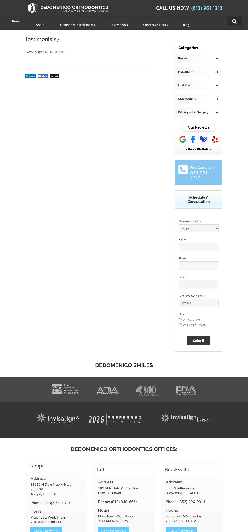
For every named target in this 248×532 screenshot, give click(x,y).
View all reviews (196, 148)
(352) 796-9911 (191, 501)
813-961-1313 (200, 175)
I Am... (182, 314)
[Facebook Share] (43, 76)
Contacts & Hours (155, 25)
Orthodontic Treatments (77, 25)
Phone (184, 258)
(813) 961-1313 (206, 8)
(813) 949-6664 (124, 501)
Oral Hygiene (187, 98)
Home (16, 21)
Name (183, 239)
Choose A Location (190, 221)
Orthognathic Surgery (193, 112)
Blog (186, 25)
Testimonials (119, 25)
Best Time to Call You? (192, 296)
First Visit (184, 85)
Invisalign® (186, 71)
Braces (183, 58)
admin (42, 52)
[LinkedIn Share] (30, 76)
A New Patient (191, 319)
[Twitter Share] (54, 76)
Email (183, 277)
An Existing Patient (194, 325)
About (40, 25)
